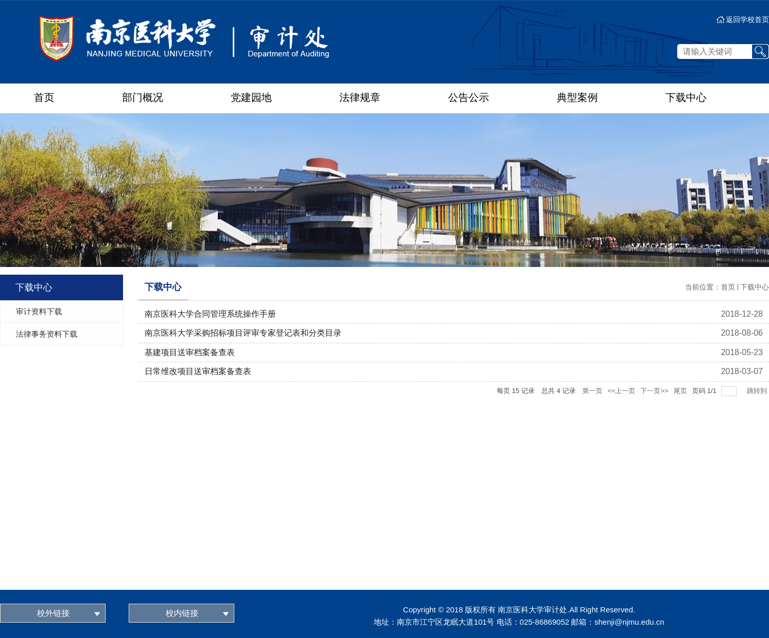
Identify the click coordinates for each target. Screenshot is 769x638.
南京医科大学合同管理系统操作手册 (210, 314)
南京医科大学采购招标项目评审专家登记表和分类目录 (243, 332)
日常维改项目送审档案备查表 (198, 371)
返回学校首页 (747, 19)
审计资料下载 (39, 311)
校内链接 (182, 613)
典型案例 (577, 97)
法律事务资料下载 (46, 334)
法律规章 (359, 97)
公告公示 (468, 97)
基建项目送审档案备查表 (190, 352)
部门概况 (142, 97)
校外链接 (53, 613)
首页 (44, 97)
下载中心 (685, 97)
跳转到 (758, 391)
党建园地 (251, 97)
